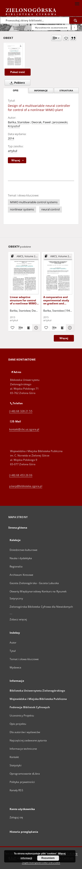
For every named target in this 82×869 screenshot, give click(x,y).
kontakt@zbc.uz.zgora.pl (24, 429)
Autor (13, 642)
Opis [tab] (15, 90)
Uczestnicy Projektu (22, 715)
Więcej (63, 338)
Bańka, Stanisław (19, 122)
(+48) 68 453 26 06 (20, 475)
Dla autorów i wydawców (25, 732)
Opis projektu (18, 724)
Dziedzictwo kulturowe (24, 550)
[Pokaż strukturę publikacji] (24, 256)
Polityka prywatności (22, 782)
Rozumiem (48, 858)
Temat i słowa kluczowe (24, 659)
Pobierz (16, 82)
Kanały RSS (16, 790)
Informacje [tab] (41, 90)
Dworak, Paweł (41, 122)
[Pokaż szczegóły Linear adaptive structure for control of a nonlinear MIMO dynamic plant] (36, 328)
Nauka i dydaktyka (21, 558)
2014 (11, 138)
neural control (50, 209)
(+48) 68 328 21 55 (20, 411)
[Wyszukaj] (75, 20)
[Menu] (77, 3)
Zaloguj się (16, 817)
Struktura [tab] (66, 90)
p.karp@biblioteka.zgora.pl (25, 486)
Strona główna (17, 527)
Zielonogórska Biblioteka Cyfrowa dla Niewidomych (41, 607)
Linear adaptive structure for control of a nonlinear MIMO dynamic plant (23, 300)
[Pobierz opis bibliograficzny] (20, 328)
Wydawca (15, 667)
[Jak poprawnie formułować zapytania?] (74, 27)
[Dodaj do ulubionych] (66, 38)
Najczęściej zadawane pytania (28, 740)
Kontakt (14, 757)
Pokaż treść (17, 72)
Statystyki (15, 765)
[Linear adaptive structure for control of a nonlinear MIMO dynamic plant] (24, 274)
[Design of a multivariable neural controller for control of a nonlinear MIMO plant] (14, 55)
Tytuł (13, 651)
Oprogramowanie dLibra (25, 773)
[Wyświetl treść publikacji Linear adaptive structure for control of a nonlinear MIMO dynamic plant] (28, 328)
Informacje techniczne (23, 749)
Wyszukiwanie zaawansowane (51, 27)
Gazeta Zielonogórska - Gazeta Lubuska (34, 583)
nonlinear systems (22, 209)
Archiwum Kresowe (21, 575)
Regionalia (16, 566)
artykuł (12, 151)
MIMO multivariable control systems (34, 202)
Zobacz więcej (18, 619)
